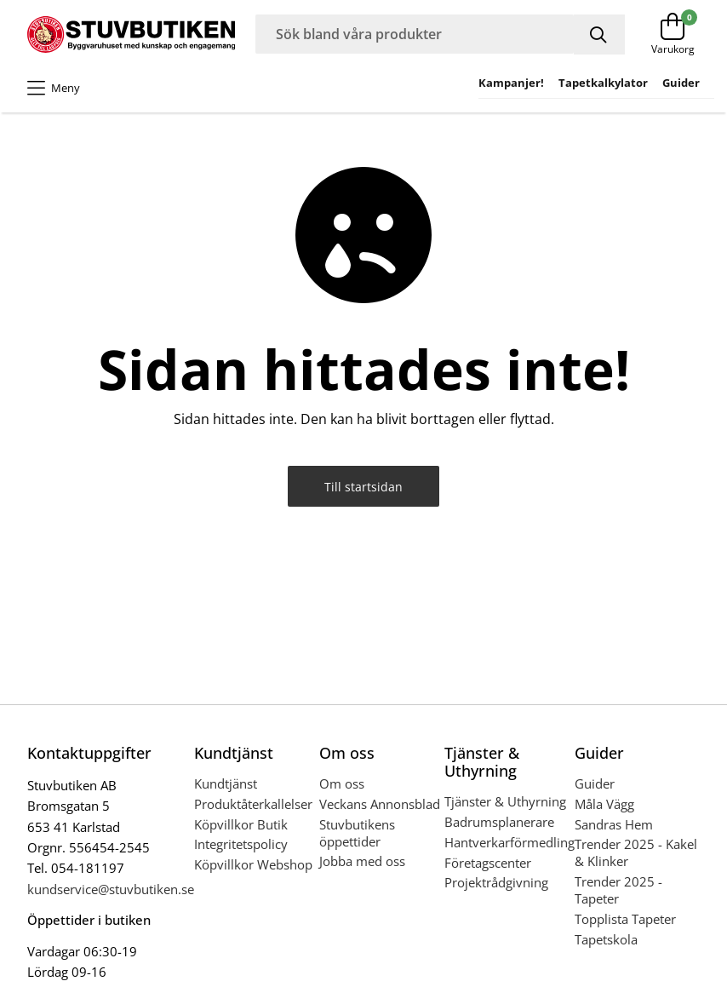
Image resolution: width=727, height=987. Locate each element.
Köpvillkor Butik (241, 824)
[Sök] (599, 34)
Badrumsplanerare (499, 821)
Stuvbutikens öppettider (357, 833)
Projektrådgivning (496, 882)
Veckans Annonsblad (379, 803)
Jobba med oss (362, 860)
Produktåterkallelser (253, 803)
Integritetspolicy (241, 843)
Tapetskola (606, 939)
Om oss (341, 783)
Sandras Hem (614, 824)
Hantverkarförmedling (509, 842)
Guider (595, 783)
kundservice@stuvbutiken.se (110, 889)
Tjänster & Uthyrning (505, 801)
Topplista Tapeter (625, 918)
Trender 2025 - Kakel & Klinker (636, 852)
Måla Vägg (604, 803)
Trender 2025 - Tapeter (618, 890)
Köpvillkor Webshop (253, 864)
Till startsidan (363, 487)
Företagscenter (487, 862)
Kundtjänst (225, 783)
